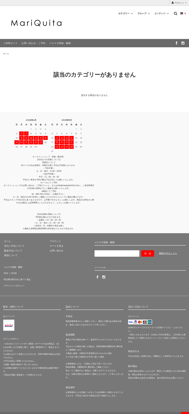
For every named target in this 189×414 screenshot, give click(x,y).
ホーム (6, 54)
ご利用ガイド (10, 43)
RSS (5, 271)
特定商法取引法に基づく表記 (17, 275)
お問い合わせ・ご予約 (33, 43)
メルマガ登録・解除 (60, 43)
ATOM (13, 271)
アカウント (179, 2)
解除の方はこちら (168, 253)
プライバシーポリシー (14, 280)
